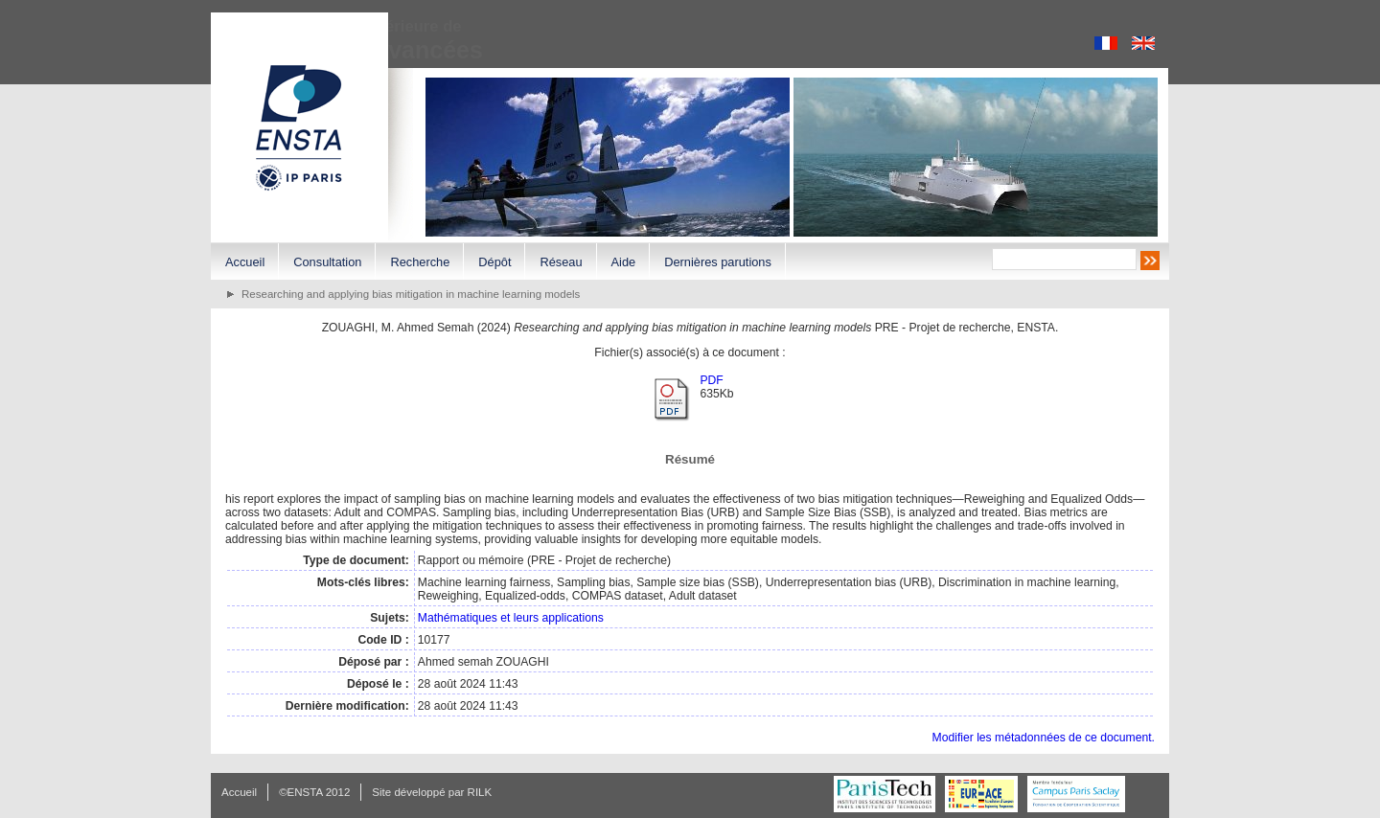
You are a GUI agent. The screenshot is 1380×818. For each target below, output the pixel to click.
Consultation (327, 262)
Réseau (561, 262)
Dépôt (494, 262)
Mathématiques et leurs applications (511, 618)
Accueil (244, 262)
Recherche (419, 262)
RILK (480, 792)
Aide (623, 262)
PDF (711, 380)
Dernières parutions (717, 262)
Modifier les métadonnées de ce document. (1043, 737)
